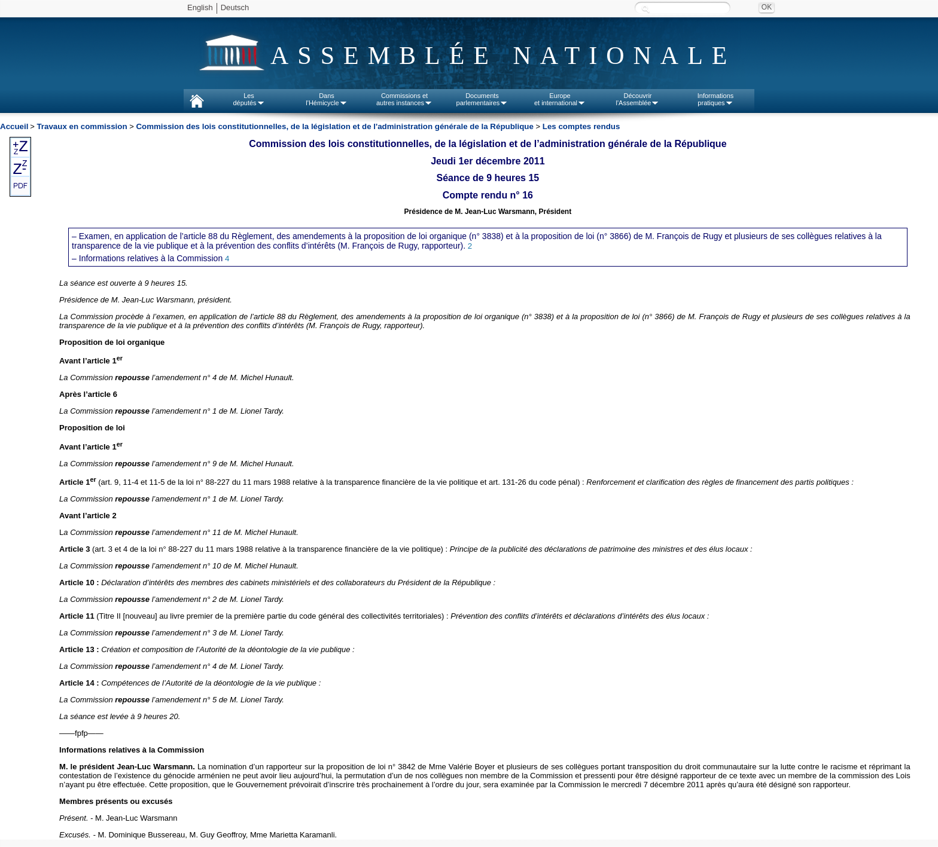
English (200, 7)
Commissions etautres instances (404, 99)
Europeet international (560, 99)
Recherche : (645, 9)
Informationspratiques (716, 99)
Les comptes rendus (581, 126)
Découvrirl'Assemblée (638, 99)
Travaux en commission (81, 126)
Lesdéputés (248, 99)
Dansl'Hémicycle (326, 99)
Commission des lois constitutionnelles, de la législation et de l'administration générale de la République (335, 126)
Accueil (14, 126)
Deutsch (235, 7)
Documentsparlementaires (482, 99)
